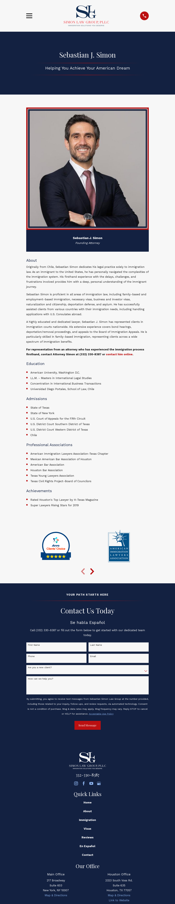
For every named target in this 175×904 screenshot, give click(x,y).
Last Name (96, 645)
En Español (87, 846)
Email (93, 656)
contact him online (119, 354)
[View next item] (92, 571)
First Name (34, 645)
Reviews (88, 837)
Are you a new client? (40, 667)
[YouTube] (91, 783)
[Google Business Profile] (99, 783)
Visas (87, 828)
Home (88, 802)
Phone (31, 656)
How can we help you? (40, 678)
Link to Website (119, 900)
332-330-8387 (87, 774)
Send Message (87, 725)
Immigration (87, 820)
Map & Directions (56, 895)
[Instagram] (76, 783)
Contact (87, 854)
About (87, 811)
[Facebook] (84, 783)
